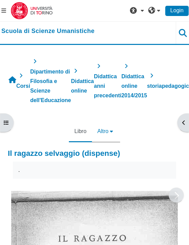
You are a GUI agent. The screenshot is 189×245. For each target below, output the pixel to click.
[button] (138, 10)
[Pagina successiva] (176, 195)
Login (177, 10)
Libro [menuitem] (80, 131)
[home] (48, 31)
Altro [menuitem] (103, 131)
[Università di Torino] (32, 10)
